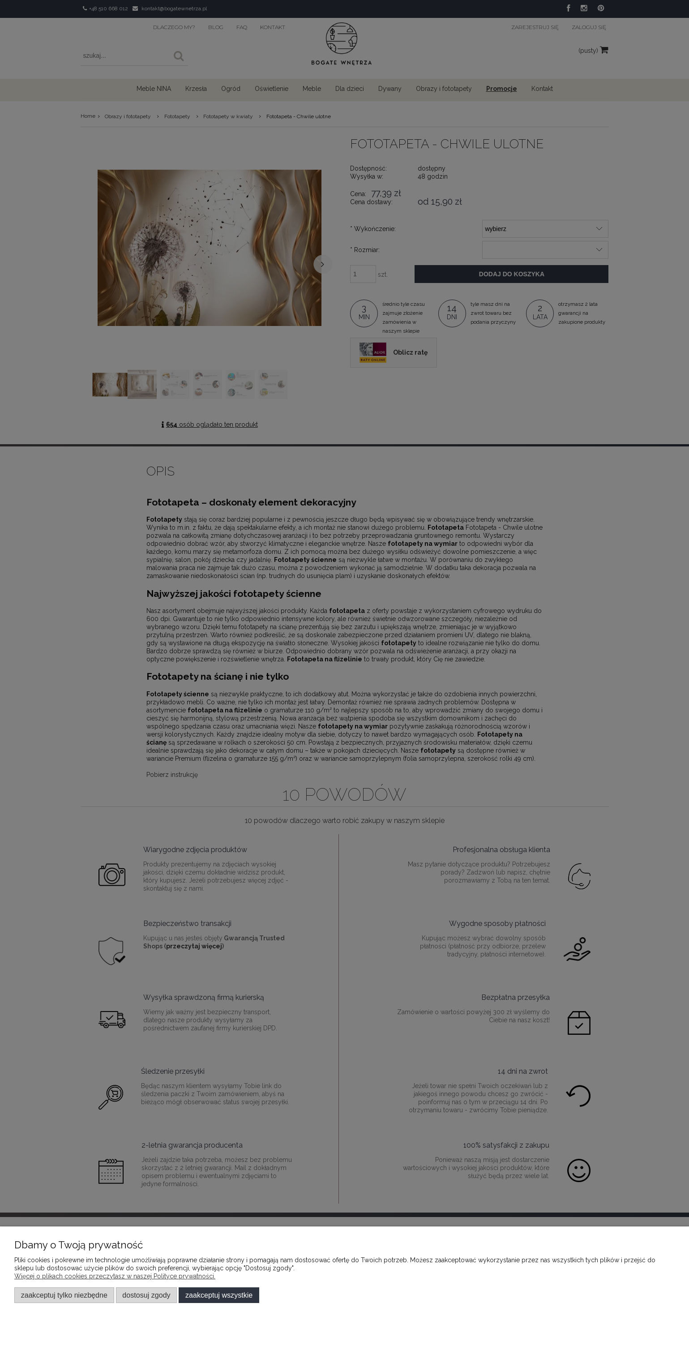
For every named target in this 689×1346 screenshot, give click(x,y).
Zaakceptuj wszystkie (218, 1295)
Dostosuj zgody (146, 1295)
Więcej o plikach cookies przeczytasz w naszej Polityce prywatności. (114, 1276)
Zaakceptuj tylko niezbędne (64, 1295)
